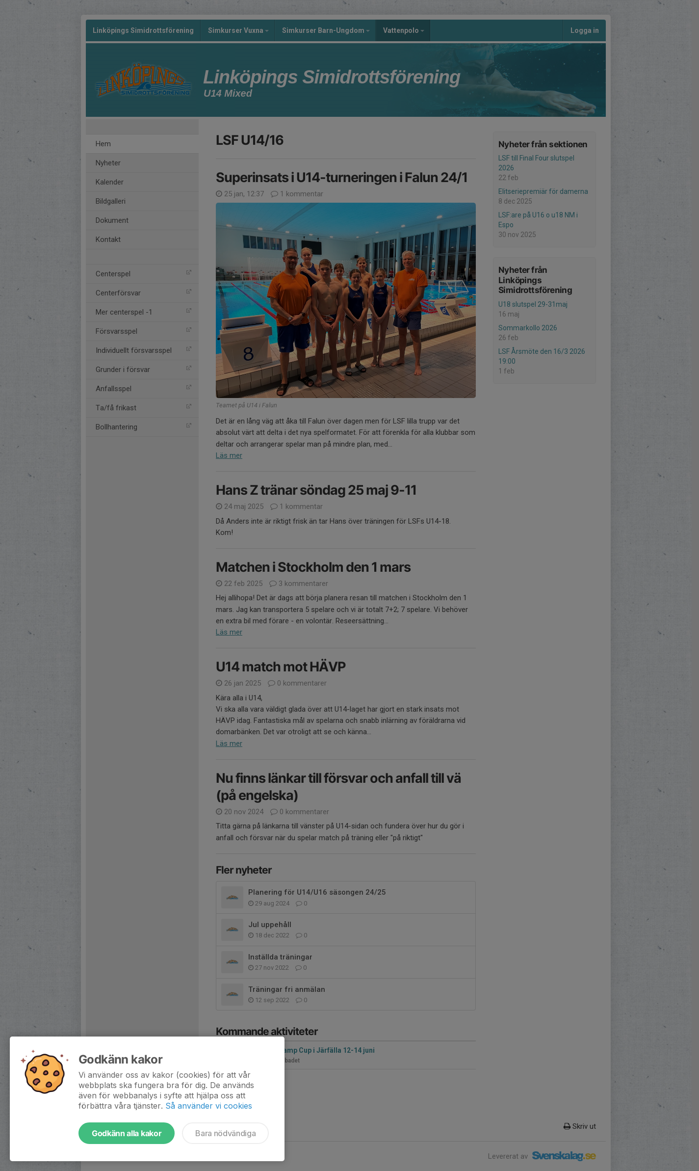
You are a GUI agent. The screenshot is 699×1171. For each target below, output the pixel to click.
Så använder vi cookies (208, 1106)
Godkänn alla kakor (126, 1133)
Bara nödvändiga (225, 1133)
